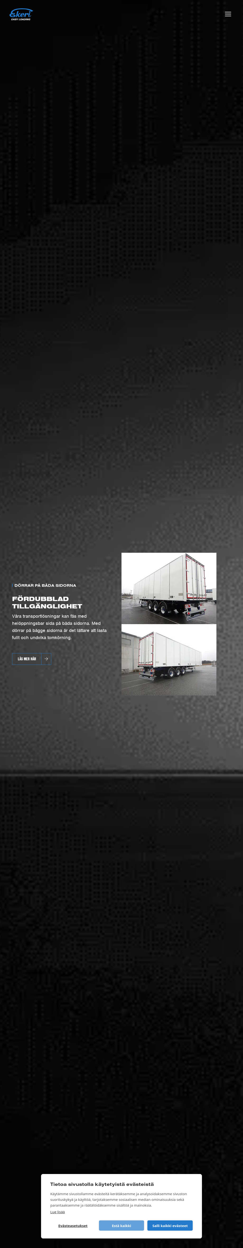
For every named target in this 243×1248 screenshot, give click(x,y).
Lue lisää (57, 1211)
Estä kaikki (121, 1225)
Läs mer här (27, 658)
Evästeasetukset (73, 1225)
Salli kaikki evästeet (170, 1225)
